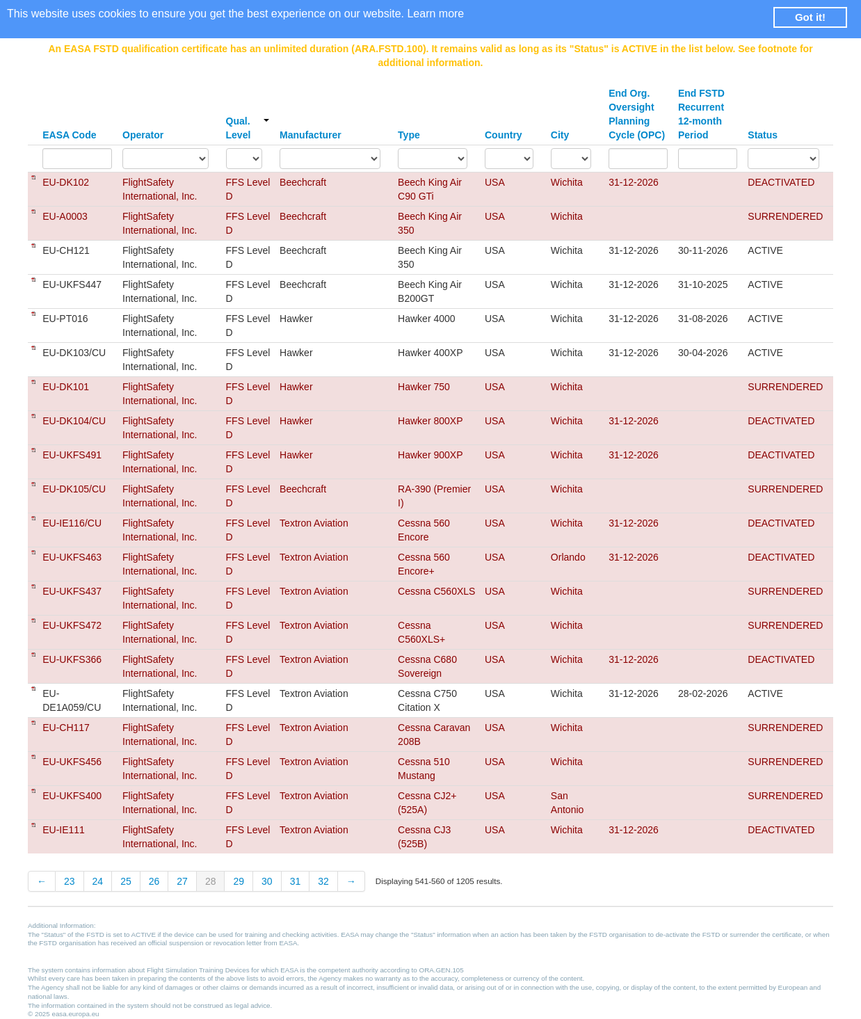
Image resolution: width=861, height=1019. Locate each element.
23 (69, 881)
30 (267, 881)
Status (763, 135)
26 (154, 881)
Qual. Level (248, 128)
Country (503, 135)
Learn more (435, 13)
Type (409, 135)
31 (295, 881)
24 (98, 881)
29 (238, 881)
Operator (142, 135)
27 (182, 881)
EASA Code (69, 135)
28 (210, 881)
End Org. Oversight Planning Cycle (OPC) (637, 114)
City (560, 135)
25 (125, 881)
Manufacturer (310, 135)
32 (323, 881)
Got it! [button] (810, 17)
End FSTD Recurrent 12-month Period (701, 114)
